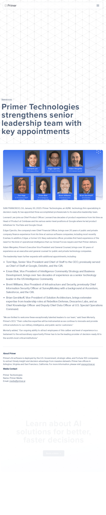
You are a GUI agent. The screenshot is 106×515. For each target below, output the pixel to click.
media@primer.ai (17, 381)
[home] (11, 5)
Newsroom (7, 99)
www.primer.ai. (88, 364)
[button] (97, 5)
